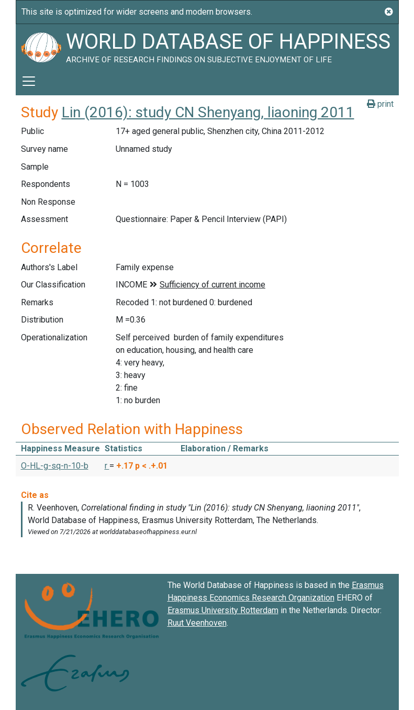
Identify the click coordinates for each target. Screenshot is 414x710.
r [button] (107, 466)
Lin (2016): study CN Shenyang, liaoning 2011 (208, 112)
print (380, 104)
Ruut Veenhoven (197, 623)
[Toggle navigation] (29, 81)
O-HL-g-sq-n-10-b (54, 466)
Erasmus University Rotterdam (222, 610)
